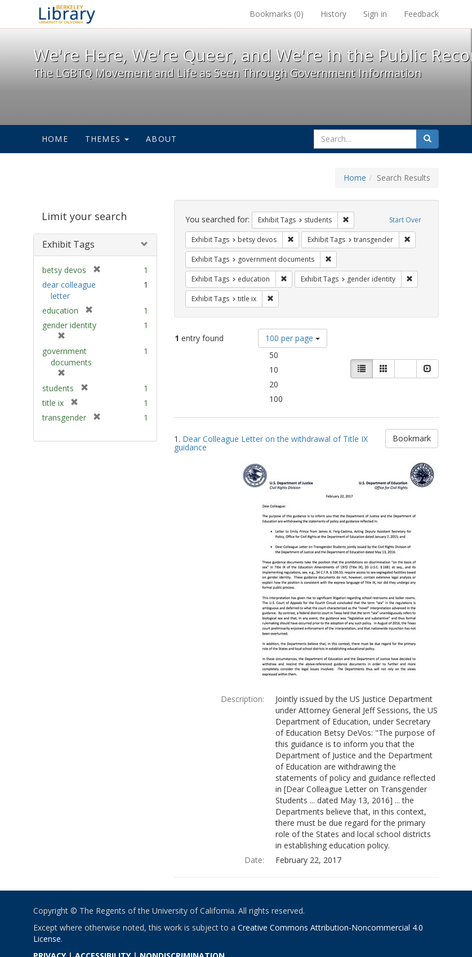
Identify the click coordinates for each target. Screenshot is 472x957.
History (333, 13)
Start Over (405, 220)
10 (289, 369)
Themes (107, 138)
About (161, 138)
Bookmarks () (277, 13)
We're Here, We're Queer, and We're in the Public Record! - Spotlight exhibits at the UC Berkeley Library (67, 14)
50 (289, 354)
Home (55, 138)
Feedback (421, 13)
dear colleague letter (69, 290)
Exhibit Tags (68, 244)
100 (291, 398)
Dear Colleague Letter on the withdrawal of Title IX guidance (271, 443)
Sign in (375, 13)
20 (289, 384)
